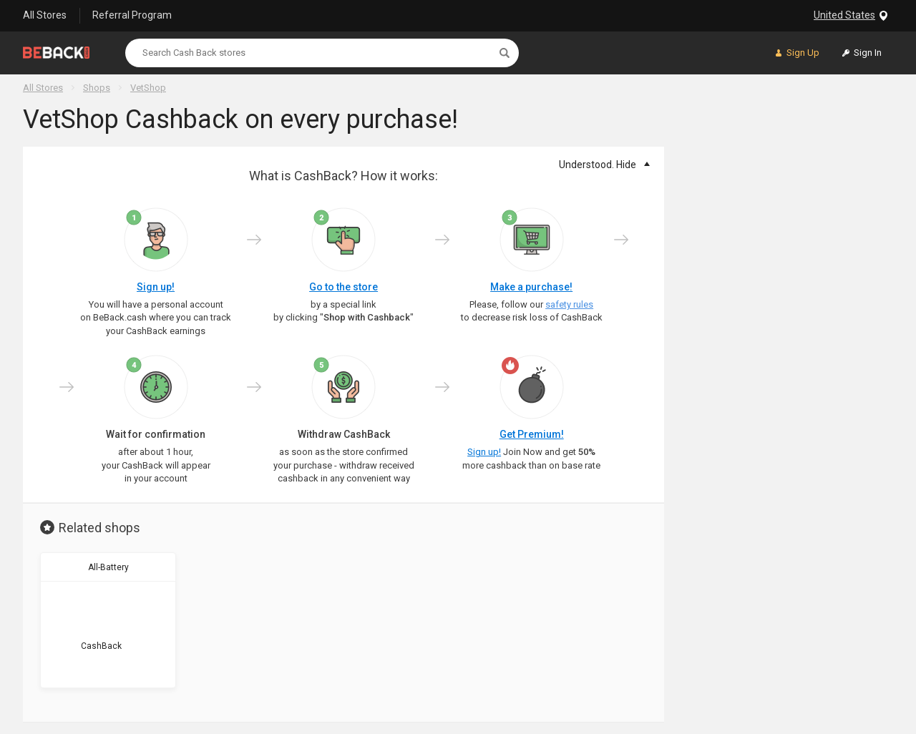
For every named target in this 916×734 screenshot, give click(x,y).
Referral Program (132, 15)
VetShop (148, 87)
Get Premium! (532, 434)
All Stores (45, 15)
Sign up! (156, 287)
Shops (96, 87)
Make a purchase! (531, 287)
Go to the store (343, 287)
